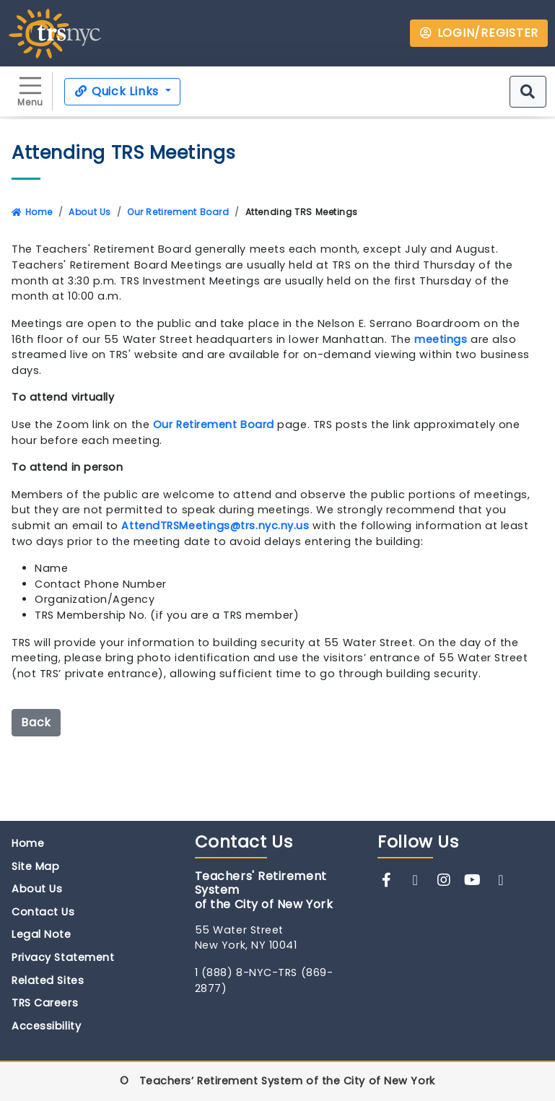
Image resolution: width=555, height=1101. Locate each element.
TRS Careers (45, 1003)
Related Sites (48, 980)
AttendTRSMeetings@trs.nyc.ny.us (215, 525)
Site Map (35, 866)
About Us (89, 212)
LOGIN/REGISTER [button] (478, 33)
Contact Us (43, 912)
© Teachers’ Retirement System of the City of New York (277, 1081)
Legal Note (41, 934)
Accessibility (46, 1026)
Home (32, 212)
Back (36, 722)
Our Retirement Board (178, 212)
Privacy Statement (63, 957)
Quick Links (118, 91)
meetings (440, 339)
